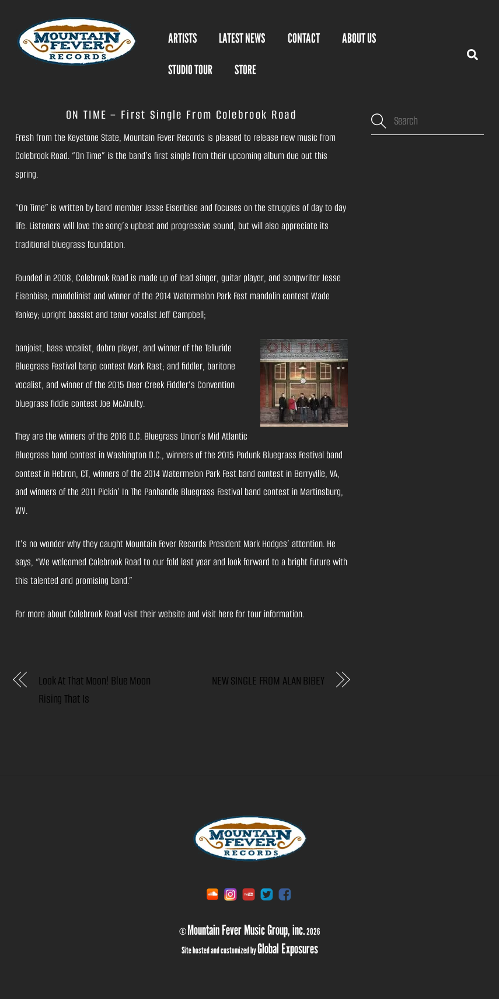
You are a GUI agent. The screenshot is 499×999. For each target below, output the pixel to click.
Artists (182, 38)
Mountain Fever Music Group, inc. (246, 929)
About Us (359, 38)
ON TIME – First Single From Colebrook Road (181, 114)
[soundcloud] (212, 893)
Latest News (242, 38)
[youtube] (249, 893)
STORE (245, 69)
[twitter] (267, 893)
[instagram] (231, 893)
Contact (304, 38)
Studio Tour (190, 69)
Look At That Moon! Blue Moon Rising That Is (95, 690)
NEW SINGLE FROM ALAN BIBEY (268, 681)
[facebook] (285, 893)
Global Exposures (287, 948)
